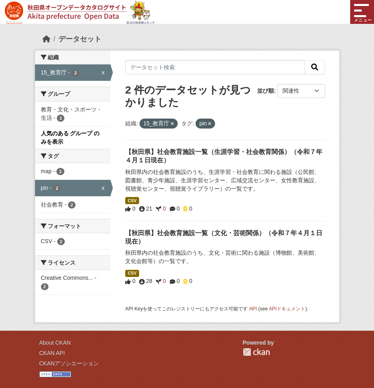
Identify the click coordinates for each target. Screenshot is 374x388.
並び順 (265, 91)
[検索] (314, 67)
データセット (79, 39)
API (253, 309)
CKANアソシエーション (69, 363)
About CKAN (55, 342)
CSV (132, 200)
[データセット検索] (215, 67)
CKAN (256, 352)
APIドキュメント (287, 309)
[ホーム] (46, 39)
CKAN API (52, 353)
